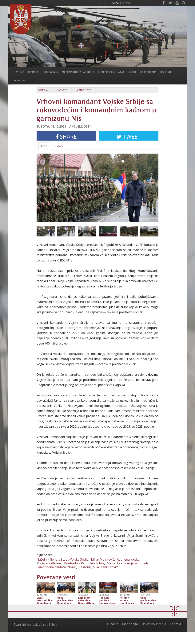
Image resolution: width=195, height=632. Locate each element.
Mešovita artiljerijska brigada (128, 563)
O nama (112, 624)
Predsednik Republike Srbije (84, 563)
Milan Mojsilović (102, 559)
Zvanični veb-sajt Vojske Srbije (35, 624)
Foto (44, 146)
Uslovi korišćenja (154, 624)
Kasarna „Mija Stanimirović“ (98, 567)
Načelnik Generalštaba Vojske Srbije (62, 559)
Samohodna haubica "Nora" (56, 567)
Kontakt (175, 624)
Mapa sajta (130, 624)
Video (59, 146)
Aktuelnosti (84, 90)
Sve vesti (62, 90)
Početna (43, 90)
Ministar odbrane (49, 563)
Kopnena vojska (128, 559)
